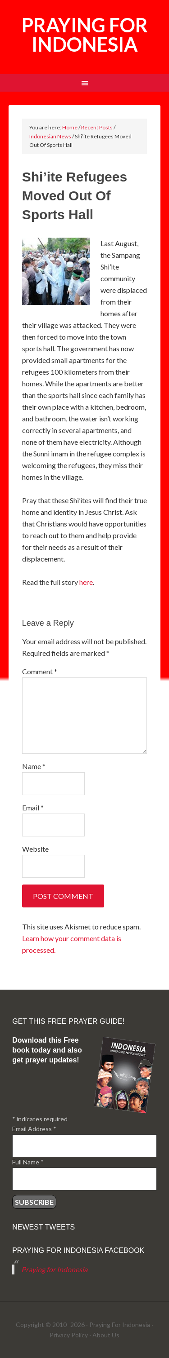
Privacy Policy (69, 1335)
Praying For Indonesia (119, 1324)
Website (35, 849)
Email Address (34, 1128)
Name (34, 766)
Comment (39, 671)
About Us (105, 1335)
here (86, 582)
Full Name (28, 1162)
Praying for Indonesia (85, 34)
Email (33, 807)
